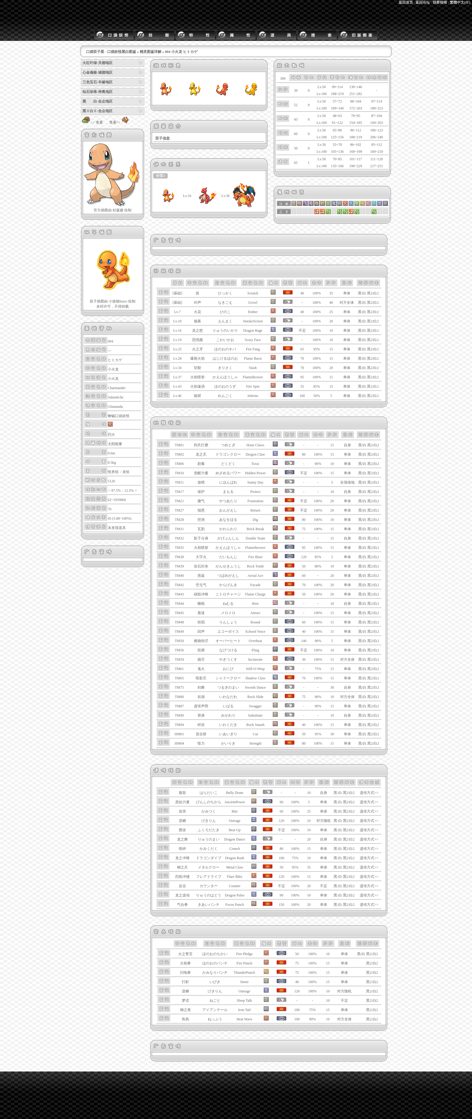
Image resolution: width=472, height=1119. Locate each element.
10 (331, 330)
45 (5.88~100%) (119, 518)
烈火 (111, 434)
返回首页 (406, 2)
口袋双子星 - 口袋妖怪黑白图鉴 (111, 52)
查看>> (119, 122)
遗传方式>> (369, 793)
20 (331, 321)
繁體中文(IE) (460, 2)
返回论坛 (422, 2)
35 (331, 293)
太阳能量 (115, 444)
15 (331, 349)
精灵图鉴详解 (150, 52)
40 (331, 302)
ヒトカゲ (115, 360)
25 (331, 312)
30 (332, 687)
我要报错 (440, 2)
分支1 (160, 176)
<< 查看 (92, 122)
